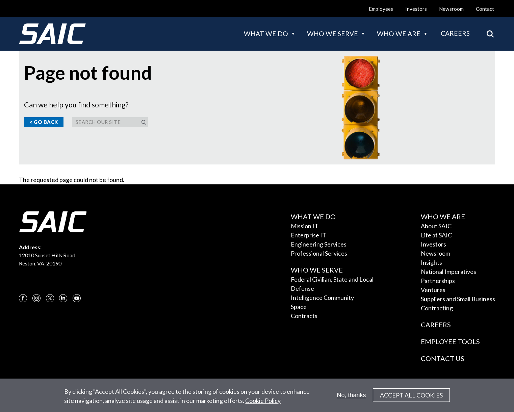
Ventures (433, 289)
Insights (431, 262)
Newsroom (451, 9)
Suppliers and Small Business (458, 299)
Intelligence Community (322, 297)
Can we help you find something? (76, 104)
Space (299, 306)
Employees (381, 9)
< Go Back (43, 122)
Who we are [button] (398, 33)
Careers (455, 33)
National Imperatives (448, 271)
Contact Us (442, 358)
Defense (302, 288)
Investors (416, 9)
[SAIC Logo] (52, 33)
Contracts (304, 315)
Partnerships (438, 280)
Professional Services (319, 253)
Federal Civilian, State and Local (332, 279)
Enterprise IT (308, 235)
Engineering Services (318, 244)
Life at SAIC (436, 235)
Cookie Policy (263, 403)
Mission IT (304, 226)
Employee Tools (450, 341)
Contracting (437, 308)
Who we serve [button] (332, 33)
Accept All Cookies (411, 398)
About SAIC (436, 226)
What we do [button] (266, 33)
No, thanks (351, 397)
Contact (485, 9)
